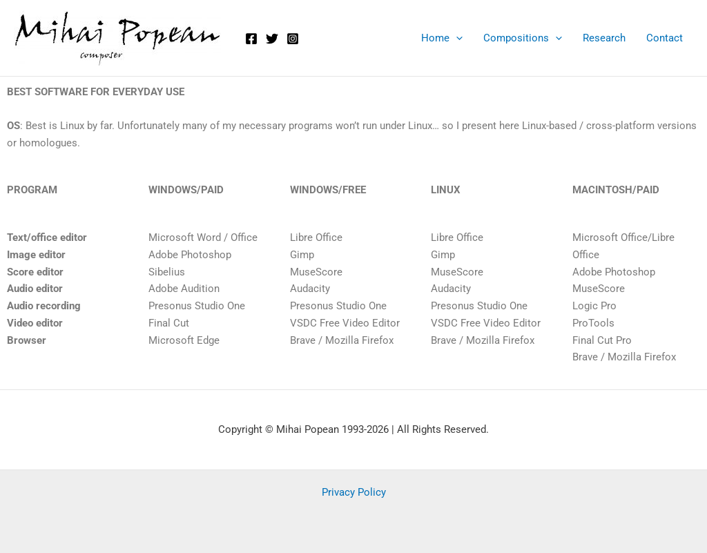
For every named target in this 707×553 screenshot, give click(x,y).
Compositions (522, 38)
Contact (664, 38)
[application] (456, 38)
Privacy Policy (354, 492)
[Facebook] (251, 38)
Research (604, 38)
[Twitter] (272, 38)
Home (442, 38)
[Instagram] (293, 38)
